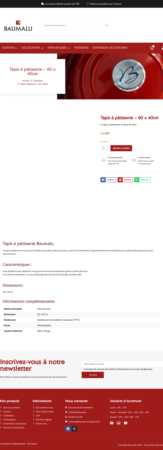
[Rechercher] (107, 25)
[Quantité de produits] (105, 148)
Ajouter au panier (121, 148)
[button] (108, 179)
